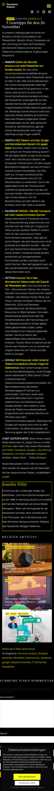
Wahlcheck (23, 614)
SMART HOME (28, 547)
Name (4, 733)
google (6, 662)
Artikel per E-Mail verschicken (18, 649)
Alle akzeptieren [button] (27, 777)
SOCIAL (13, 614)
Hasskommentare (21, 662)
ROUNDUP (17, 547)
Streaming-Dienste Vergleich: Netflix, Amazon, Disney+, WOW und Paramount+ (25, 602)
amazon (33, 653)
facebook (46, 658)
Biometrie (19, 658)
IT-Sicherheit (39, 662)
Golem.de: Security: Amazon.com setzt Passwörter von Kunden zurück (24, 66)
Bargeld (43, 653)
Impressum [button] (40, 787)
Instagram (41, 454)
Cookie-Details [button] (15, 787)
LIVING (8, 547)
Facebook (20, 450)
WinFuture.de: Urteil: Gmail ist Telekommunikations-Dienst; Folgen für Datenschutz (27, 364)
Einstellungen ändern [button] (27, 783)
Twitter (9, 450)
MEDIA (8, 581)
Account (22, 653)
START (5, 477)
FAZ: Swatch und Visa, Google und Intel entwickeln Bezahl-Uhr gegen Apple (27, 144)
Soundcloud (44, 450)
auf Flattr (7, 446)
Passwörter (8, 667)
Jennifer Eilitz (34, 19)
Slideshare (8, 454)
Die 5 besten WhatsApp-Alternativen (19, 636)
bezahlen (7, 658)
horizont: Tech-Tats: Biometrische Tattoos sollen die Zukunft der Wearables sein (27, 282)
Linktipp (10, 19)
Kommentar (7, 697)
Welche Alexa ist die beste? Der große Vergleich (24, 570)
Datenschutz (32, 658)
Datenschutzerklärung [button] (28, 787)
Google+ (31, 450)
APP (7, 614)
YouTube (20, 454)
